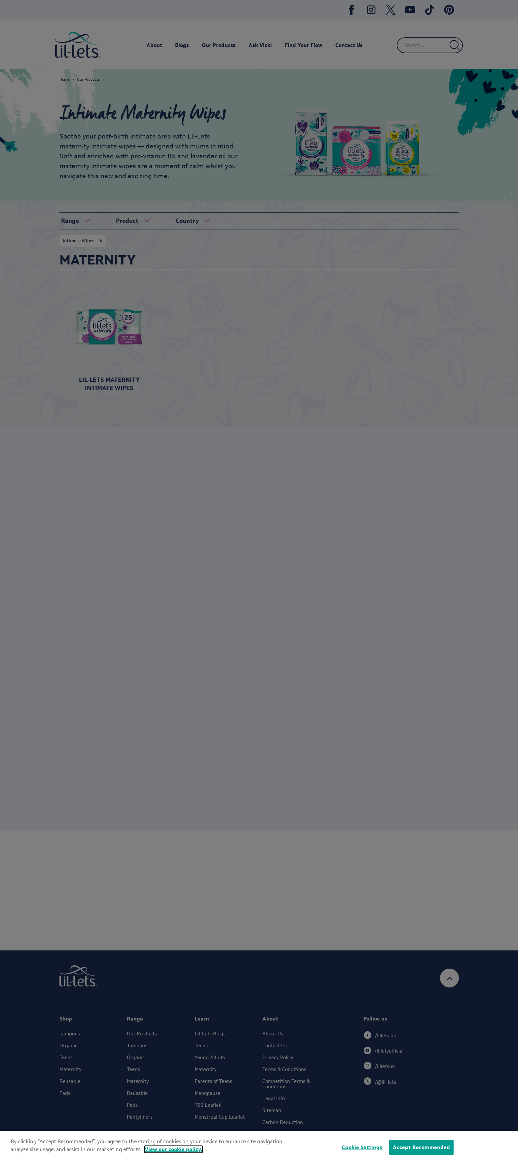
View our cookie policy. (173, 1149)
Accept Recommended (421, 1147)
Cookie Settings (362, 1147)
